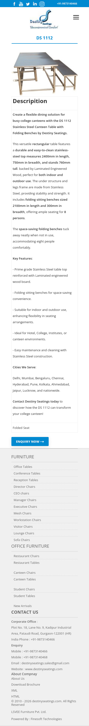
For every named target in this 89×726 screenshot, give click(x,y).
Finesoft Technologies (46, 719)
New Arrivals (23, 606)
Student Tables (24, 596)
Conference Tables (27, 473)
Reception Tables (26, 480)
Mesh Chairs (23, 513)
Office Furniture (30, 546)
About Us (18, 678)
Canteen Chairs (25, 572)
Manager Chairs (25, 500)
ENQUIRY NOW (30, 441)
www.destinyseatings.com (43, 669)
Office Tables (23, 467)
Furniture (22, 457)
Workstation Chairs (27, 520)
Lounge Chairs (24, 533)
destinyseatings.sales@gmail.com (45, 663)
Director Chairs (24, 486)
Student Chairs (24, 589)
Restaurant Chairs (26, 556)
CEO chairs (21, 493)
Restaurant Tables (27, 562)
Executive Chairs (25, 506)
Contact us (24, 612)
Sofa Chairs (22, 540)
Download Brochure (25, 684)
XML (14, 690)
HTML (15, 696)
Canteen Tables (25, 579)
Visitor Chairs (23, 526)
